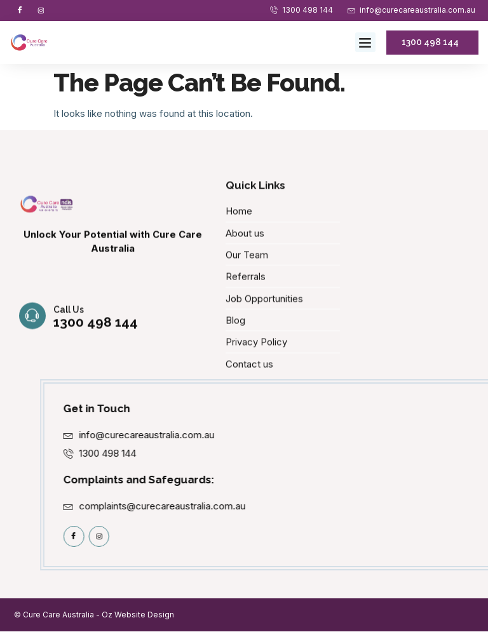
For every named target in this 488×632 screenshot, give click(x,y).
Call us (68, 326)
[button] (365, 42)
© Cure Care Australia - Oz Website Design (94, 615)
